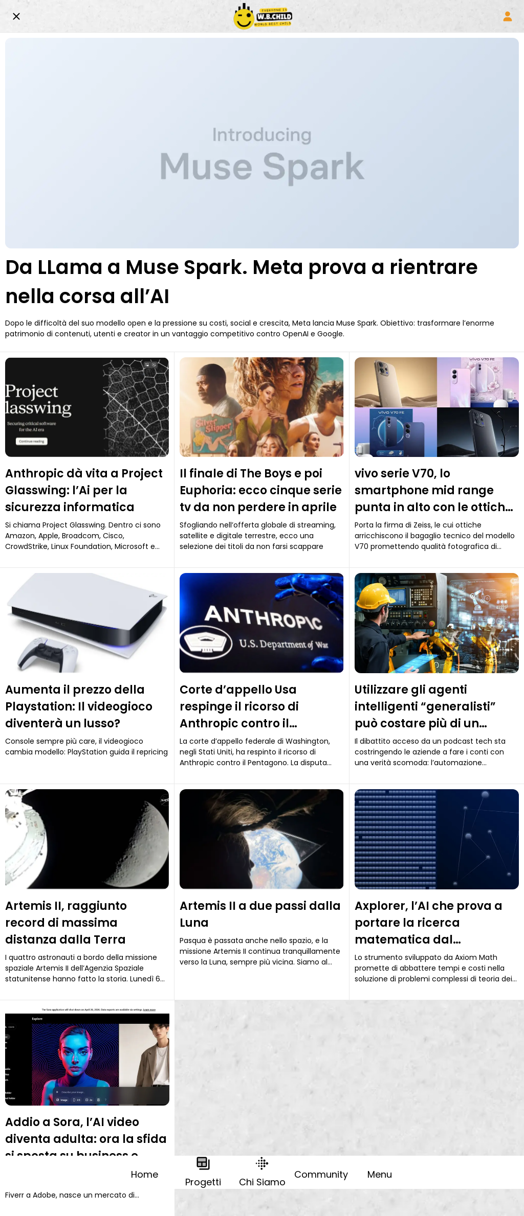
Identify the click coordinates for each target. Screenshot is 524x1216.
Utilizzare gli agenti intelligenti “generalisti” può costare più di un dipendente (425, 707)
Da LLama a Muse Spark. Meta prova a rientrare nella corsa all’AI (241, 282)
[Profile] (507, 16)
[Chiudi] (16, 16)
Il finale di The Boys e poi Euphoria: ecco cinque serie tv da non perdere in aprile (261, 490)
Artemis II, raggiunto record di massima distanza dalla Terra (66, 923)
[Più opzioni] (380, 1172)
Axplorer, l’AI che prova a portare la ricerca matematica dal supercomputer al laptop (430, 923)
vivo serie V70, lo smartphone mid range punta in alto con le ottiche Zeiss (433, 491)
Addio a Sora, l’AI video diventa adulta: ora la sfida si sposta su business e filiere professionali (86, 1139)
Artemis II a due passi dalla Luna (260, 914)
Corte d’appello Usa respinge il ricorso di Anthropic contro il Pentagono (239, 707)
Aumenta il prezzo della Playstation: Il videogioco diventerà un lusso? (78, 706)
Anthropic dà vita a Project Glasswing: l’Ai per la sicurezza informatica (84, 490)
